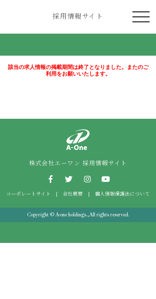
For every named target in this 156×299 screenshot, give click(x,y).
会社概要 (73, 193)
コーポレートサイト (28, 193)
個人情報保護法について (122, 193)
